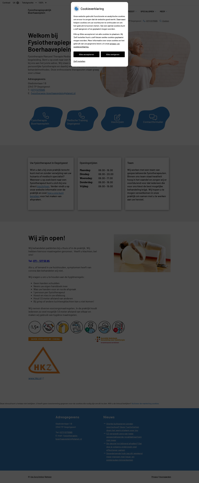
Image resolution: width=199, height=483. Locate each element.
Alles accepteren (86, 54)
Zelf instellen (79, 61)
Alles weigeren (112, 54)
